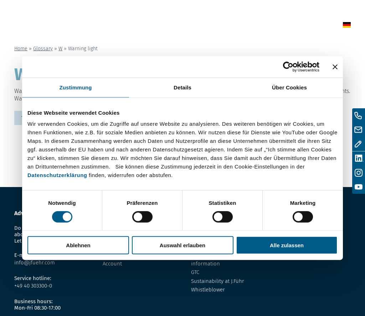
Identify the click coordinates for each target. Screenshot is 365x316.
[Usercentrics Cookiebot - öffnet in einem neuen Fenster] (288, 66)
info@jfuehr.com (34, 262)
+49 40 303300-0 (33, 286)
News (185, 26)
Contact (288, 26)
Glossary (229, 26)
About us (259, 26)
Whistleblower (208, 289)
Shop (204, 26)
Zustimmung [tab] (76, 87)
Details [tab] (182, 87)
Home (165, 26)
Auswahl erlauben (182, 245)
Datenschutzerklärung (57, 175)
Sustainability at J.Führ (217, 281)
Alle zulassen (287, 245)
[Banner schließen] (335, 66)
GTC (195, 272)
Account (112, 263)
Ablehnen (78, 245)
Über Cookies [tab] (289, 87)
